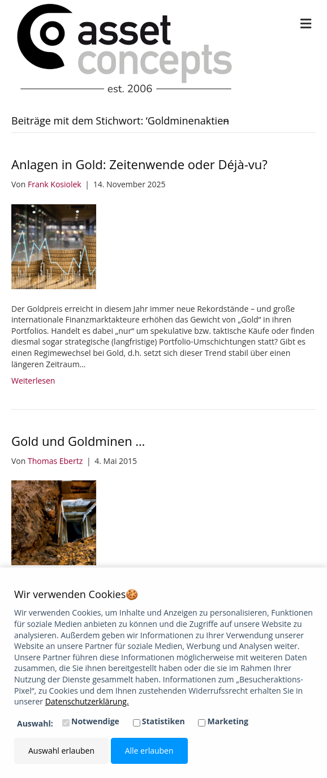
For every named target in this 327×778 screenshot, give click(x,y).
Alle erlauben (149, 750)
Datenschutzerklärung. (87, 701)
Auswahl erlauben (61, 750)
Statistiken (163, 721)
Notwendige (95, 721)
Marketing (228, 721)
